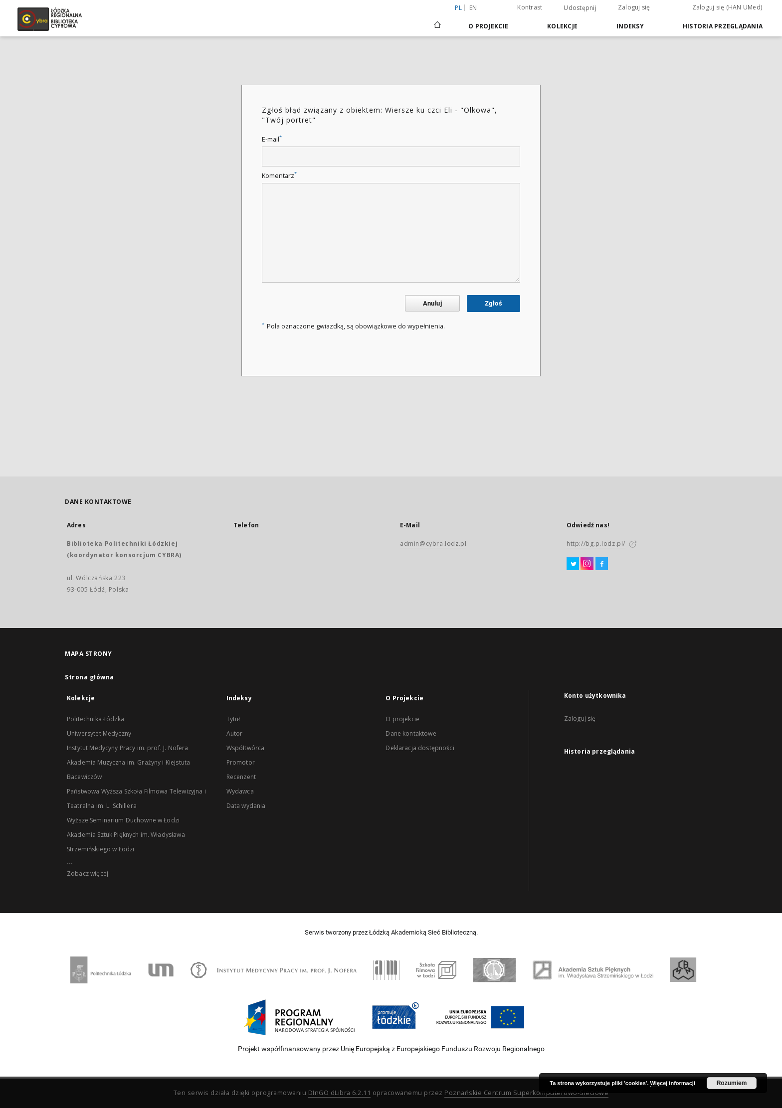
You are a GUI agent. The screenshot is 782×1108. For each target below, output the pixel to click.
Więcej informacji (672, 1083)
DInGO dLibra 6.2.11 (339, 1093)
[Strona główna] (437, 20)
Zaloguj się (634, 7)
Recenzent (241, 777)
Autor (234, 733)
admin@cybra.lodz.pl (433, 543)
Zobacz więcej (87, 873)
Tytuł (233, 719)
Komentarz (279, 175)
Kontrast (529, 7)
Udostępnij (580, 8)
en (473, 7)
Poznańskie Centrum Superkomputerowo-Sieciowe (526, 1093)
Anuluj (432, 303)
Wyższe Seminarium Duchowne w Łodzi (123, 820)
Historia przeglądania (723, 26)
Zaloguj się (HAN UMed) (727, 7)
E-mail (272, 139)
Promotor (240, 762)
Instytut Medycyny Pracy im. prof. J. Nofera (127, 748)
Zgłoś (493, 303)
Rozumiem (732, 1083)
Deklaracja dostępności (420, 748)
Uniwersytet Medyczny (99, 733)
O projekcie (402, 719)
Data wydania (246, 805)
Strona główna (89, 677)
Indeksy (630, 26)
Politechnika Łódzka (95, 719)
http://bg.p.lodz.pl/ (596, 543)
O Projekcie (488, 26)
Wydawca (240, 791)
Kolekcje (562, 26)
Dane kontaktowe (411, 733)
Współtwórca (245, 748)
